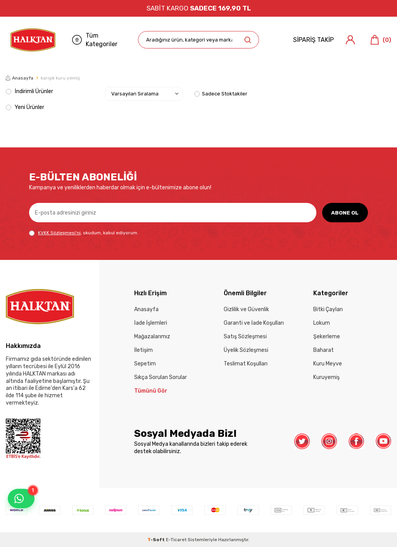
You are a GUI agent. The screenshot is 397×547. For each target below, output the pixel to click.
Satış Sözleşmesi (245, 336)
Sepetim (145, 363)
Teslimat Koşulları (246, 363)
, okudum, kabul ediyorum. (83, 233)
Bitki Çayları (328, 309)
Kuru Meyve (327, 363)
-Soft (156, 539)
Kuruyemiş (326, 377)
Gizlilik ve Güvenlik (246, 309)
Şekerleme (326, 336)
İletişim (143, 350)
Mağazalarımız (152, 336)
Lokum (321, 323)
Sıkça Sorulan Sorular (160, 377)
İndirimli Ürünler (29, 91)
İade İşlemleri (150, 323)
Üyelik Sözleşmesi (246, 350)
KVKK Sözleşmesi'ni (59, 232)
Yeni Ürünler (25, 107)
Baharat (323, 350)
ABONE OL (345, 212)
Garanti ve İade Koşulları (254, 323)
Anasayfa (19, 78)
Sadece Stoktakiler (220, 94)
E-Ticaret (176, 539)
